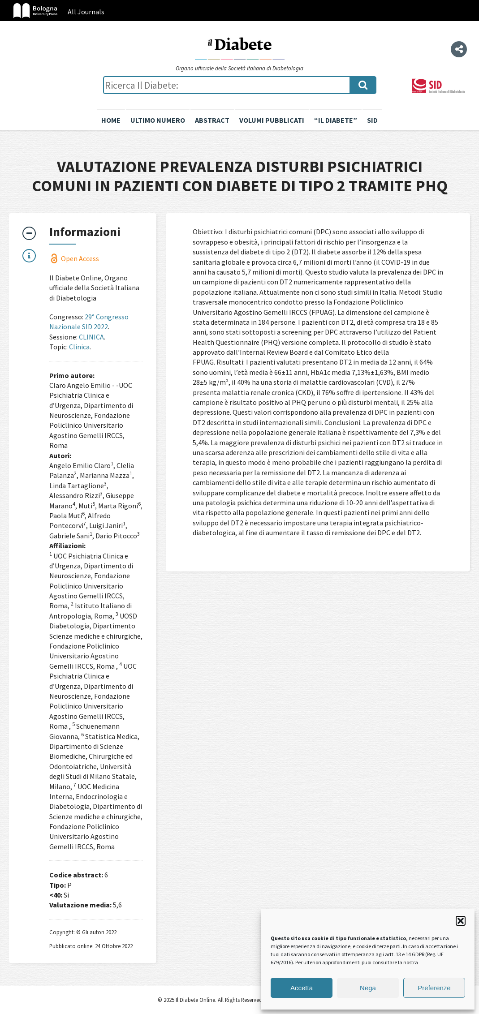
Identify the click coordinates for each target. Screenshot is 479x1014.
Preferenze (434, 988)
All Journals (86, 11)
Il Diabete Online (240, 48)
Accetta (301, 988)
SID (372, 120)
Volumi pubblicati (271, 120)
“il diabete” (335, 120)
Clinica (79, 346)
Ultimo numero (157, 120)
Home (111, 120)
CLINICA (91, 336)
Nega (368, 988)
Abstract (212, 120)
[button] (460, 920)
